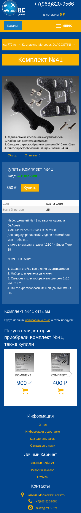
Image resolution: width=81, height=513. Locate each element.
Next (70, 374)
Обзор (12, 155)
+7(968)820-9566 (54, 4)
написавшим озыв (37, 320)
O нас (43, 424)
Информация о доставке (42, 431)
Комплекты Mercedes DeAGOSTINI (46, 44)
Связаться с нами (42, 445)
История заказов (42, 470)
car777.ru (9, 44)
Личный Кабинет (42, 463)
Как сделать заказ (42, 438)
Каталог (12, 25)
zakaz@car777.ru (46, 507)
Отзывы (31, 155)
